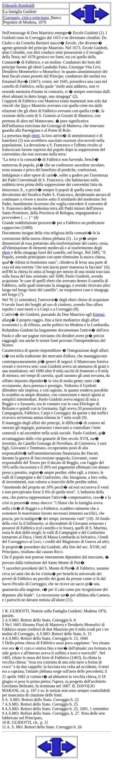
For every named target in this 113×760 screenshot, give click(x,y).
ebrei (36, 135)
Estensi (98, 314)
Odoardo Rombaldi (18, 5)
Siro (24, 105)
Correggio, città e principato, (27, 17)
